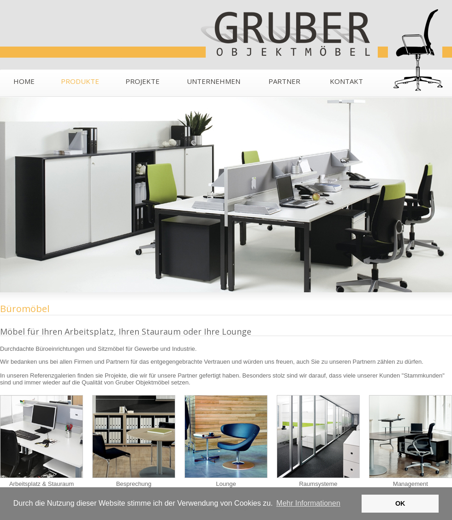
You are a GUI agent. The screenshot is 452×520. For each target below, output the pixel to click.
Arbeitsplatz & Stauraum (41, 441)
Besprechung (133, 441)
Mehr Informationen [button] (308, 503)
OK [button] (400, 503)
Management (410, 441)
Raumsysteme (318, 441)
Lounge (226, 441)
